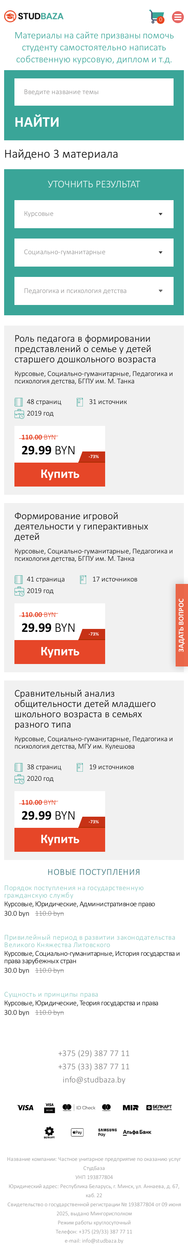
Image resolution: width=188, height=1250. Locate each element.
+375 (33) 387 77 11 (94, 1067)
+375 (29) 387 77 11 (94, 1053)
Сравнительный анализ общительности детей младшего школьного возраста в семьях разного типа (85, 709)
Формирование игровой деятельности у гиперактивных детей (81, 526)
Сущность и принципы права (51, 995)
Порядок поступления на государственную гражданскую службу (74, 892)
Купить (60, 474)
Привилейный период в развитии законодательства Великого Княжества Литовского (89, 941)
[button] (161, 291)
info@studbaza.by (94, 1080)
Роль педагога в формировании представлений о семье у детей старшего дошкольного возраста (85, 349)
